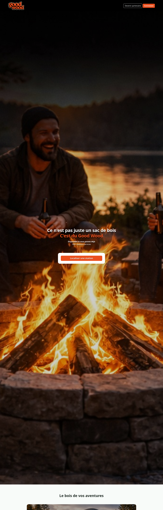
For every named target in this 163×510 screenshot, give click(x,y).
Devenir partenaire (133, 6)
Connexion (148, 6)
